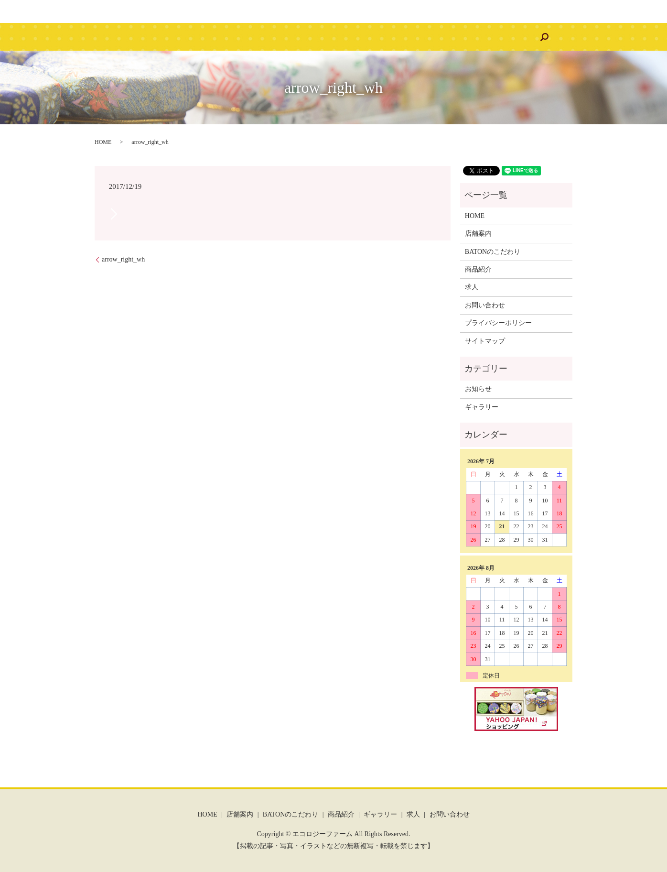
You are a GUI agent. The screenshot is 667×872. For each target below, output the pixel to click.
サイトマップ (485, 341)
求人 (411, 37)
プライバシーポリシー (498, 323)
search (497, 37)
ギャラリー (372, 37)
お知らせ (478, 388)
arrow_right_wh (123, 259)
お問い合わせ (454, 37)
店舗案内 (211, 37)
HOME (172, 37)
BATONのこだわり (268, 37)
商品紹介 (325, 37)
